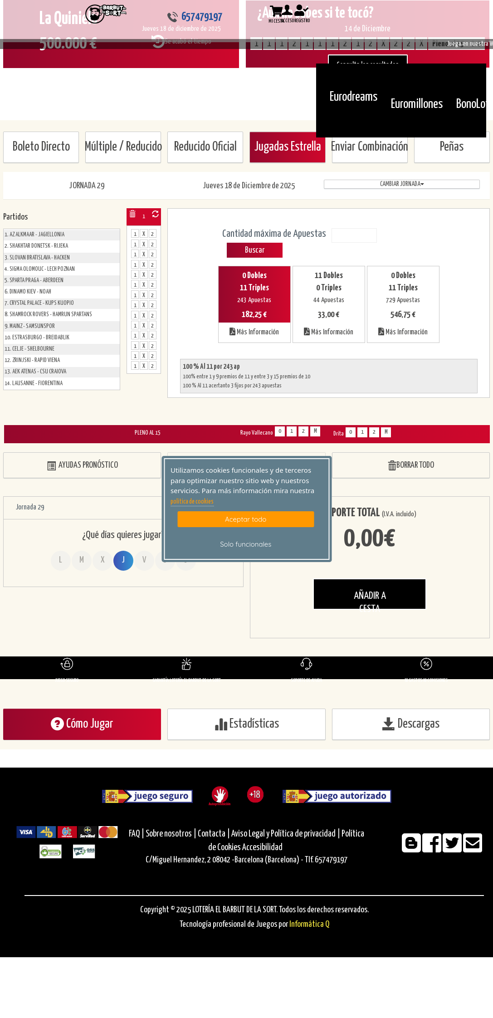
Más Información (254, 332)
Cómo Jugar (82, 723)
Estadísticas (246, 723)
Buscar (254, 250)
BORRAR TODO (410, 465)
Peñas (452, 147)
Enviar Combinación (370, 147)
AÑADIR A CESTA (370, 600)
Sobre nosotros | (171, 834)
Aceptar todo (245, 519)
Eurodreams (353, 97)
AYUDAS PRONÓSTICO (82, 465)
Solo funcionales (245, 544)
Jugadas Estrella (287, 147)
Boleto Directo (41, 147)
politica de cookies (192, 502)
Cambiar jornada (402, 184)
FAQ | (137, 834)
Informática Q (309, 924)
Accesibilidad (262, 847)
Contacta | (214, 834)
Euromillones (417, 104)
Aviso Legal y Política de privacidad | (286, 834)
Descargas (410, 723)
